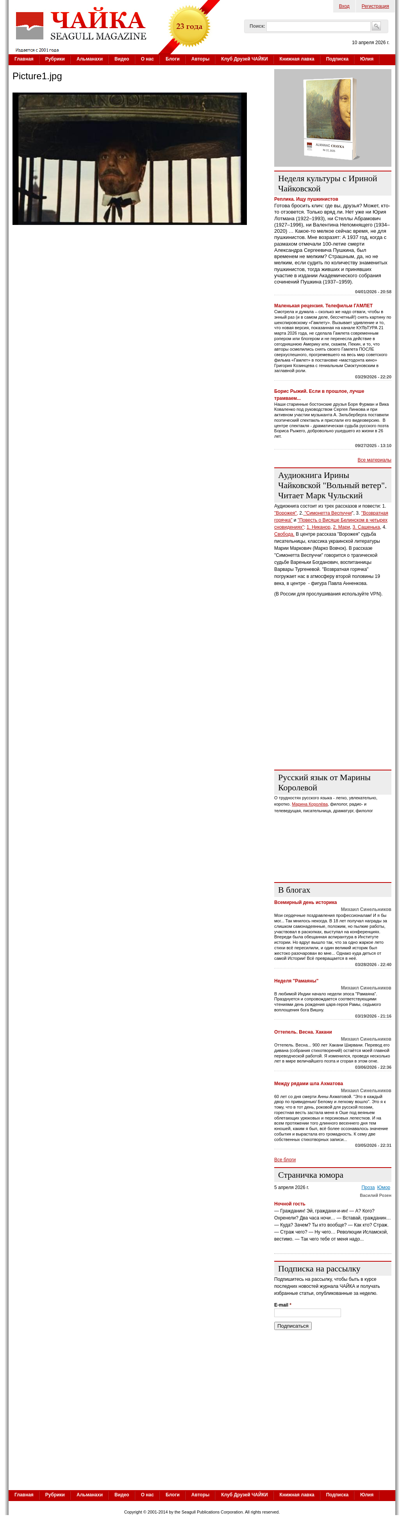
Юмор (383, 1187)
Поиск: (257, 26)
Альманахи (90, 59)
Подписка (337, 59)
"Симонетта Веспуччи (327, 513)
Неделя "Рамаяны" (296, 981)
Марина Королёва (310, 804)
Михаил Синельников (366, 909)
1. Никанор (318, 527)
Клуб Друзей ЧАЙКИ (244, 59)
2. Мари (341, 527)
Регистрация (375, 6)
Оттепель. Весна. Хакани (303, 1032)
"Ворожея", (286, 513)
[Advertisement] (332, 715)
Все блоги (285, 1159)
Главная (24, 59)
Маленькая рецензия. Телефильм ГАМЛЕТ (323, 305)
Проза (368, 1187)
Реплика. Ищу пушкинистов (306, 199)
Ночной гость (289, 1204)
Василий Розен (375, 1195)
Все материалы (374, 460)
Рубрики (55, 59)
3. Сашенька (366, 527)
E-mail (282, 1305)
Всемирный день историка (305, 902)
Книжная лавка (297, 59)
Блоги (173, 59)
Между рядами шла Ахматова (308, 1083)
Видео (121, 59)
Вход (344, 6)
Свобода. (284, 534)
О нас (147, 59)
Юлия (366, 59)
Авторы (200, 59)
